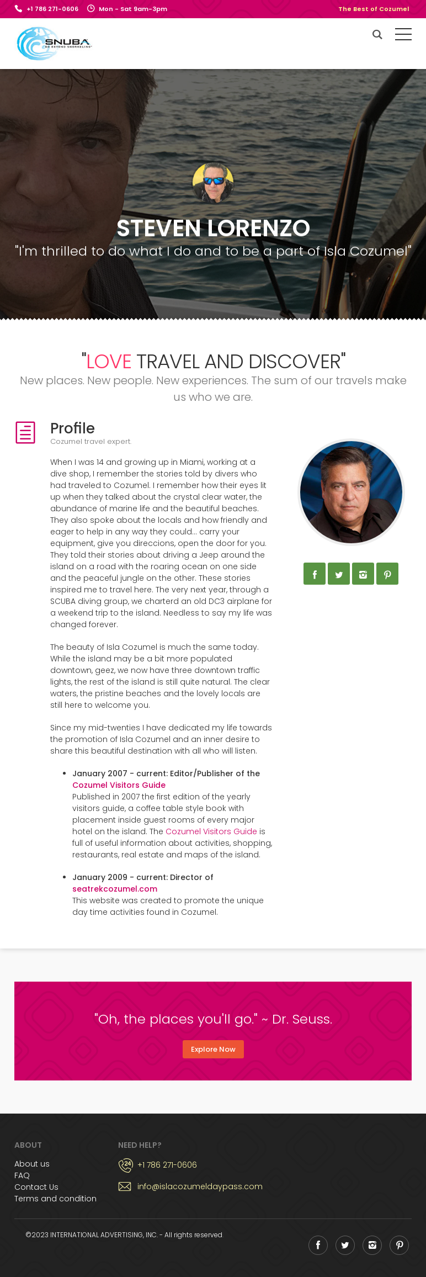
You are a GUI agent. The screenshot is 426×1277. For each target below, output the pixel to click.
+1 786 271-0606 (52, 8)
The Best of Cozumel (373, 8)
